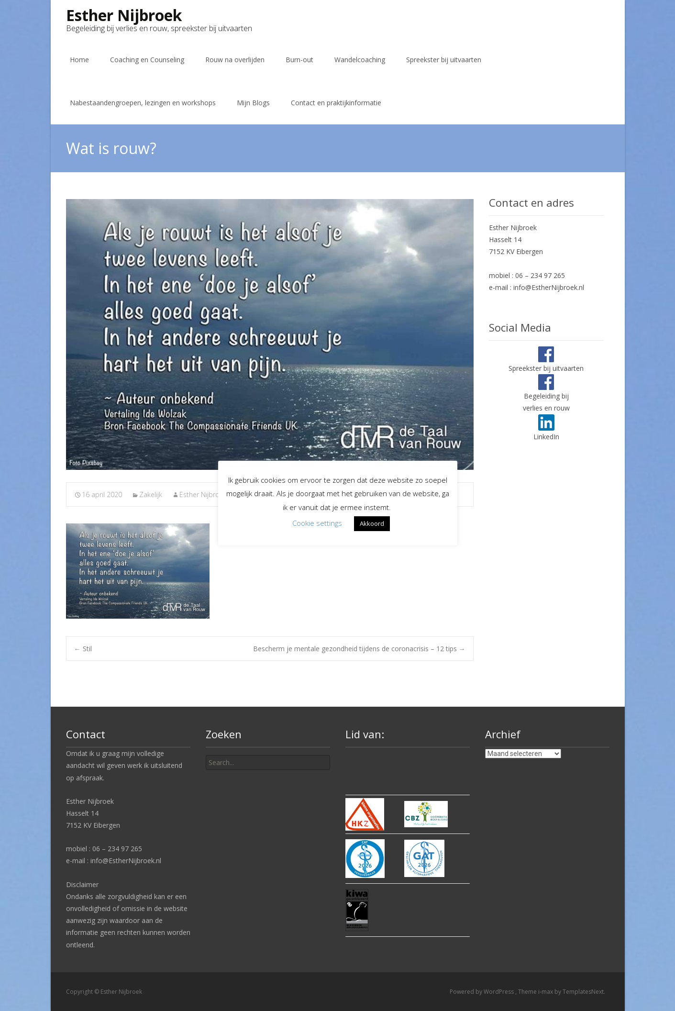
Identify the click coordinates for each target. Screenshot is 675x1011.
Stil (83, 648)
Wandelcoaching (359, 59)
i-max (546, 992)
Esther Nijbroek (203, 494)
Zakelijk (150, 494)
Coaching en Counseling (147, 59)
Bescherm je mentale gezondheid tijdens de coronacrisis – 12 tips (359, 648)
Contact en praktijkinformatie (336, 102)
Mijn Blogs (253, 102)
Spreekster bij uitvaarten (443, 59)
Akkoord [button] (372, 523)
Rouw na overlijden (235, 59)
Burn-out (299, 59)
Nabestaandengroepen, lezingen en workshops (143, 102)
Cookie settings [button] (317, 523)
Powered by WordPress (482, 992)
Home (79, 59)
